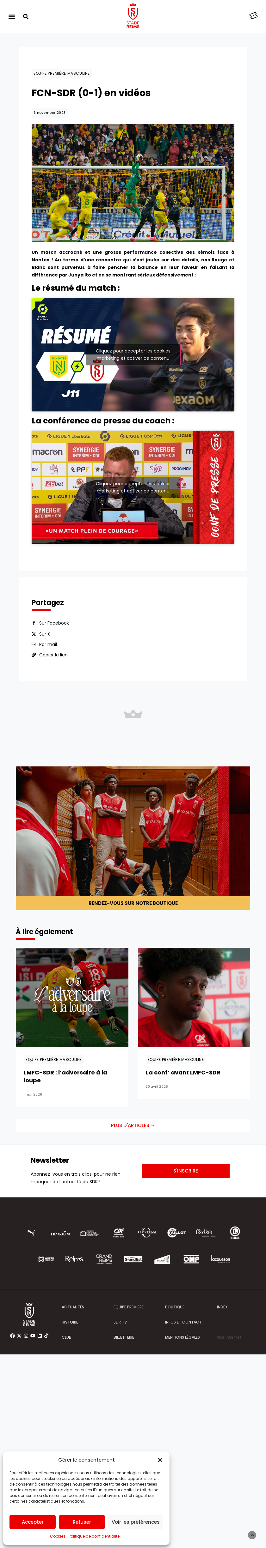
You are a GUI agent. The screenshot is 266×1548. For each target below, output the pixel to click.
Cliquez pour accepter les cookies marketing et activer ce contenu (133, 354)
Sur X (44, 634)
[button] (160, 1460)
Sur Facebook (54, 623)
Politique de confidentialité (94, 1536)
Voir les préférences (136, 1522)
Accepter (33, 1522)
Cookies (57, 1536)
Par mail (48, 644)
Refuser (82, 1522)
